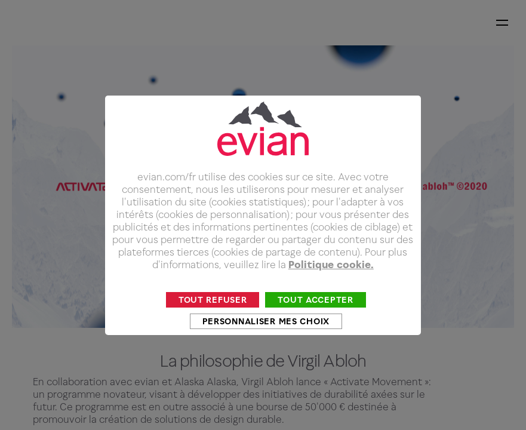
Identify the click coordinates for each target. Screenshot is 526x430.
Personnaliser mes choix (266, 342)
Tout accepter (315, 320)
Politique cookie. (331, 285)
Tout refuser (213, 320)
